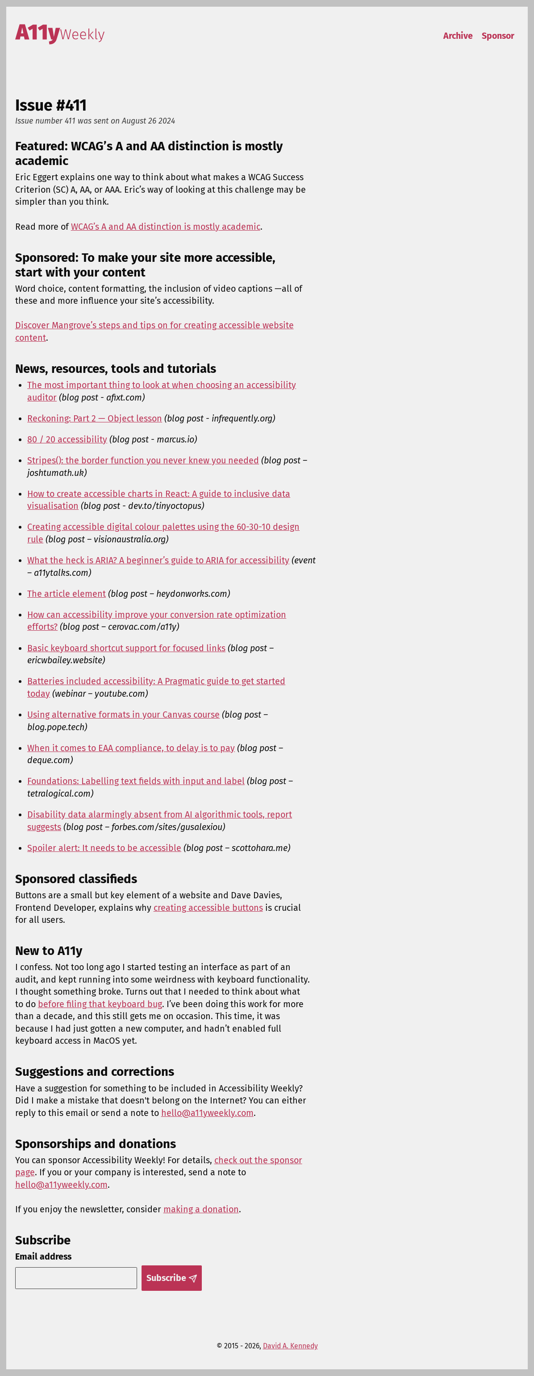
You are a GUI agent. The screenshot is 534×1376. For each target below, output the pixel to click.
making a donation (201, 1209)
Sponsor (498, 36)
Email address (43, 1257)
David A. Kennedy (290, 1346)
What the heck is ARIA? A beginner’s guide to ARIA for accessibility (158, 560)
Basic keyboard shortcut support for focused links (126, 648)
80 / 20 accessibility (67, 439)
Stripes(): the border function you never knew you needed (143, 460)
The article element (66, 594)
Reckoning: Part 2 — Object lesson (94, 418)
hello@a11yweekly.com (207, 1113)
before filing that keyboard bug (100, 1004)
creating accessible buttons (208, 908)
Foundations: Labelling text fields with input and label (136, 781)
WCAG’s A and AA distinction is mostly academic (165, 227)
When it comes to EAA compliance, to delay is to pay (131, 748)
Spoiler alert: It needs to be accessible (104, 848)
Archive (458, 36)
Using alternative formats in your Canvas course (123, 715)
